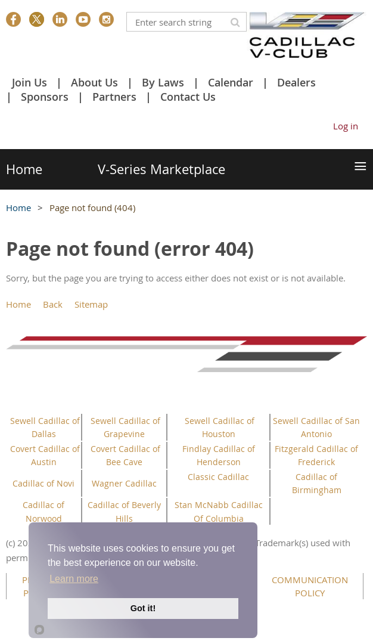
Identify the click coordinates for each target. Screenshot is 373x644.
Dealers (296, 82)
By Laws (163, 82)
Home (18, 207)
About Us (94, 82)
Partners (114, 96)
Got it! (143, 608)
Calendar (230, 82)
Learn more (73, 579)
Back (53, 304)
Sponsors (45, 96)
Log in (345, 126)
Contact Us (188, 96)
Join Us (29, 82)
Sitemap (91, 304)
